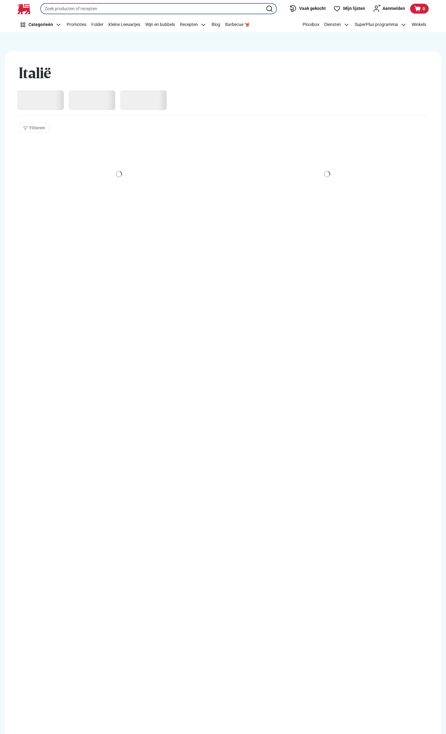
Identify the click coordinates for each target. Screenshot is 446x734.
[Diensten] (337, 24)
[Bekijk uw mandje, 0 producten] (419, 9)
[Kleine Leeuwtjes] (124, 24)
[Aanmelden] (389, 8)
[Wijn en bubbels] (160, 24)
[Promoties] (76, 24)
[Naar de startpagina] (23, 8)
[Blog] (216, 24)
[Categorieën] (40, 24)
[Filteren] (34, 128)
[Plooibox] (311, 25)
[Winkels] (419, 25)
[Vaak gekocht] (307, 8)
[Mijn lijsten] (349, 8)
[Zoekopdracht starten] (270, 9)
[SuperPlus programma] (380, 24)
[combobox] (158, 9)
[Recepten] (193, 24)
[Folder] (97, 24)
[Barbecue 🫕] (237, 24)
